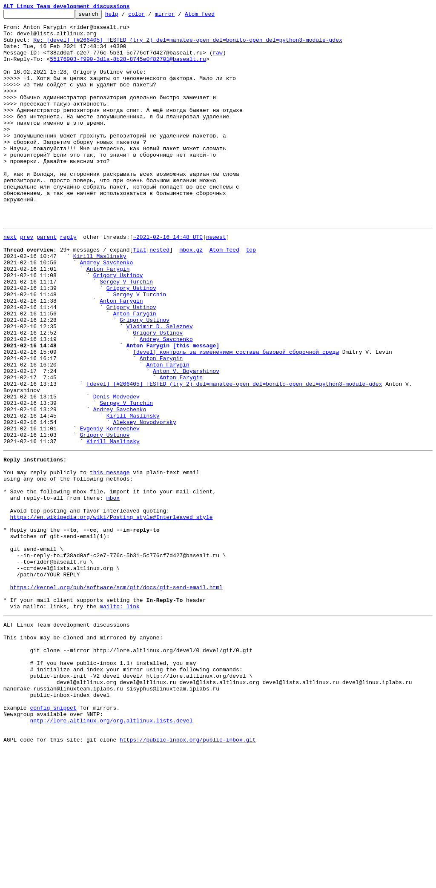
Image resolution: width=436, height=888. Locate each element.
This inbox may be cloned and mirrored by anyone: (83, 756)
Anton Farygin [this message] (172, 410)
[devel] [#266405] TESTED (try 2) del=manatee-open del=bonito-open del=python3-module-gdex (234, 456)
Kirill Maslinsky (99, 303)
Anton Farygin (107, 318)
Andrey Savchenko (106, 311)
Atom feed (213, 16)
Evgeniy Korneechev (109, 510)
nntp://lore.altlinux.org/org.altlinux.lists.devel (111, 855)
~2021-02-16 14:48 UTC (168, 280)
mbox (113, 591)
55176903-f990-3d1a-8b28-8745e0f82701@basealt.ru (128, 69)
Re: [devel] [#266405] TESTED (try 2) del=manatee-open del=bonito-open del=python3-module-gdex (187, 46)
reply (68, 280)
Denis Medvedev (116, 472)
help (125, 16)
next (10, 280)
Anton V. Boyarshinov (186, 441)
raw (217, 61)
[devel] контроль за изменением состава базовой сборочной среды (236, 418)
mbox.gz (191, 295)
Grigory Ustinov (118, 326)
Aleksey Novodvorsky (144, 502)
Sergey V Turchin (126, 334)
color (149, 16)
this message (110, 560)
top (250, 295)
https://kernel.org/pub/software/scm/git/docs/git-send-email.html (116, 698)
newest (216, 280)
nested (159, 295)
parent (47, 280)
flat (139, 295)
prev (26, 280)
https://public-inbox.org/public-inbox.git (188, 878)
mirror (178, 16)
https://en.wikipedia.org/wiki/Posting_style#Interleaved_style (111, 614)
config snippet (53, 840)
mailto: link (120, 721)
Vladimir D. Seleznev (159, 387)
